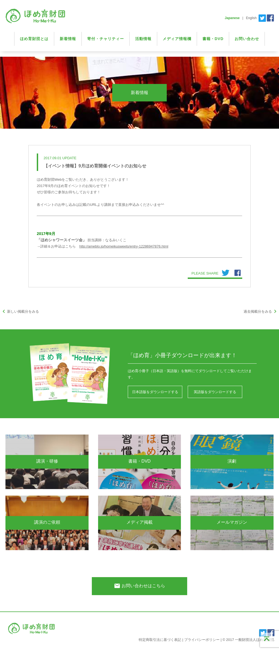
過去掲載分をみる (261, 311)
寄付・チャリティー (105, 39)
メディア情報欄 (177, 39)
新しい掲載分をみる (20, 311)
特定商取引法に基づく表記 (160, 640)
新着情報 (68, 39)
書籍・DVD (213, 39)
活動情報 (143, 39)
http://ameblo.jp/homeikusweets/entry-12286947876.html (123, 246)
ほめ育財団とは (34, 39)
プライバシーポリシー (202, 640)
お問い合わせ (247, 39)
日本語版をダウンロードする (155, 392)
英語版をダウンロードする (215, 392)
